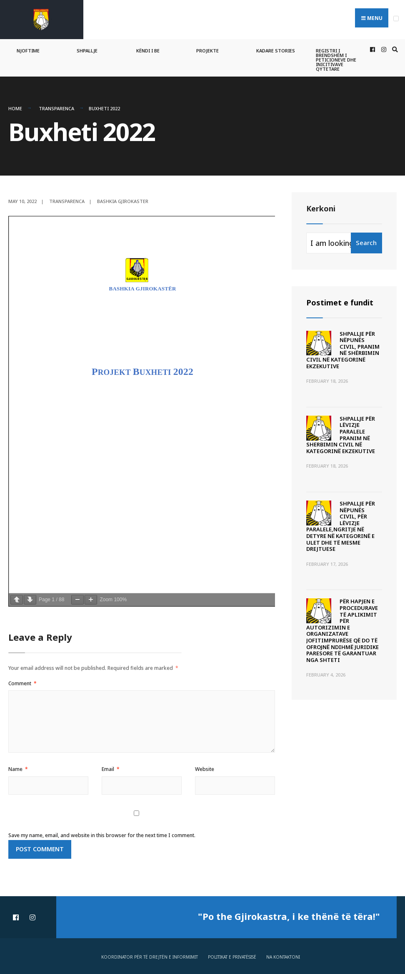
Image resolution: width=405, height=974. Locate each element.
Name (18, 769)
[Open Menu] (396, 18)
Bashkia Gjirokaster (122, 201)
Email (111, 769)
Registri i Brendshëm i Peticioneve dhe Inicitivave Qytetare (336, 59)
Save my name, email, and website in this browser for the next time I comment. (101, 835)
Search (366, 242)
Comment (22, 683)
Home (15, 108)
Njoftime (28, 50)
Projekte (207, 50)
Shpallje (87, 50)
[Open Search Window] (394, 49)
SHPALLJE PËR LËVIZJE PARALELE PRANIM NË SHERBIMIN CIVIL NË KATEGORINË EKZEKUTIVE (340, 435)
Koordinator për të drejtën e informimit (149, 957)
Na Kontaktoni (283, 957)
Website (204, 769)
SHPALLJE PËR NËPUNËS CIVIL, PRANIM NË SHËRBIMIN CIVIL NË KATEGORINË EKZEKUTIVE (343, 350)
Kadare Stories (275, 50)
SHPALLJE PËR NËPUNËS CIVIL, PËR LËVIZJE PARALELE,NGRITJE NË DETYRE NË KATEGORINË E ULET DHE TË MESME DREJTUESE (340, 526)
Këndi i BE (148, 50)
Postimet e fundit (339, 302)
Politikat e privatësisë (232, 957)
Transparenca (56, 108)
